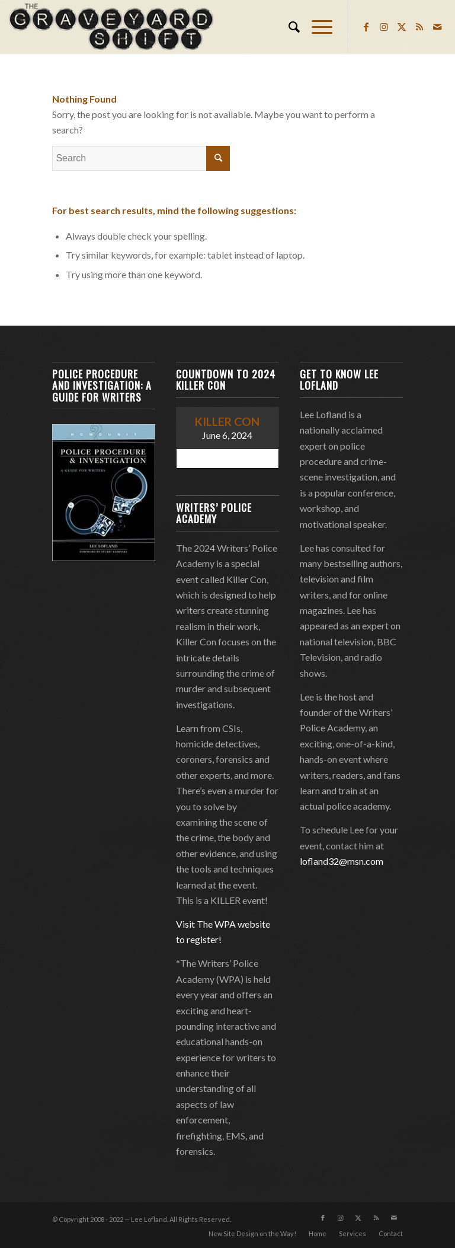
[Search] (288, 26)
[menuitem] (288, 26)
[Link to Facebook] (366, 27)
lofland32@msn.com (341, 861)
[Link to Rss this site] (419, 27)
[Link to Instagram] (384, 27)
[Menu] (316, 26)
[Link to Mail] (437, 27)
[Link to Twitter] (402, 27)
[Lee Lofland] (112, 26)
